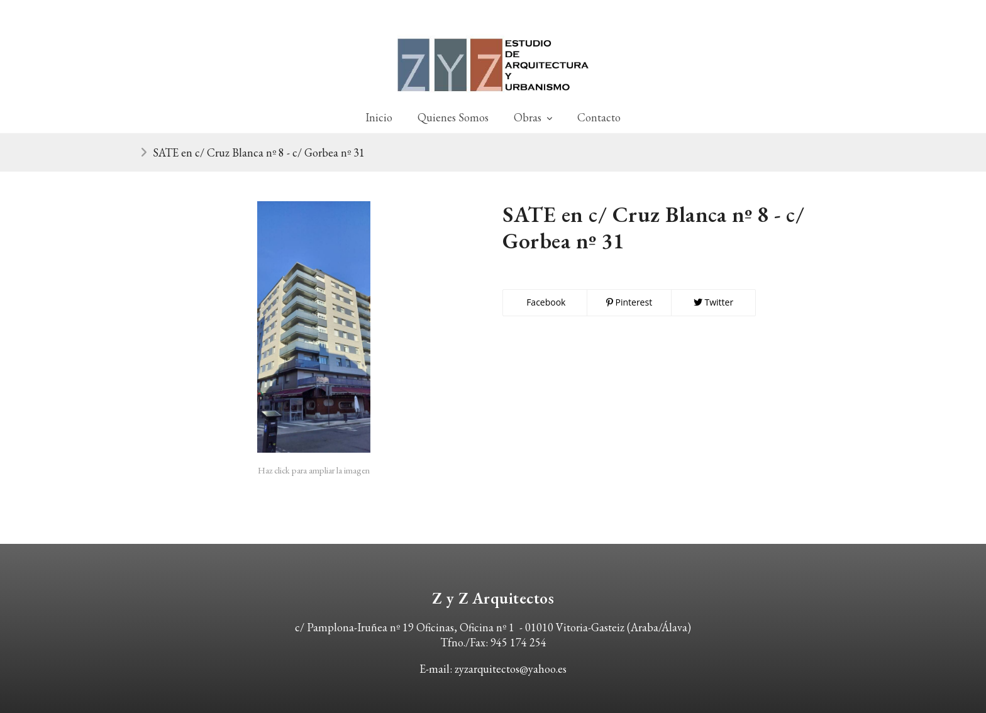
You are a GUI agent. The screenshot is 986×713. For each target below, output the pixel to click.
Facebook (545, 302)
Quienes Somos (453, 117)
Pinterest (629, 302)
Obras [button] (533, 117)
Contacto (599, 117)
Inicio (378, 117)
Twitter (713, 302)
